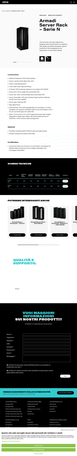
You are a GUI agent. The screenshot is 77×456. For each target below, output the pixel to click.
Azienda (10, 347)
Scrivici (17, 288)
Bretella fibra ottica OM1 (32, 405)
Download (65, 186)
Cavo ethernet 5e (53, 407)
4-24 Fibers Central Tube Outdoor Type (13, 415)
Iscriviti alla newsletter (65, 394)
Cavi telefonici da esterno (32, 425)
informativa (35, 366)
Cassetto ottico (30, 415)
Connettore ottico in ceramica (33, 410)
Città (8, 344)
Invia (65, 377)
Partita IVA (11, 350)
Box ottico (29, 412)
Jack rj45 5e (52, 410)
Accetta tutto (38, 445)
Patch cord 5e (53, 412)
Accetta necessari (38, 449)
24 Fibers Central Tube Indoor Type (13, 410)
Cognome (10, 337)
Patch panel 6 (8, 423)
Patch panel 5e (53, 405)
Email (9, 353)
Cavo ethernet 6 (8, 425)
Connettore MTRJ (31, 407)
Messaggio (11, 356)
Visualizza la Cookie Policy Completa (11, 441)
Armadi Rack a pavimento (55, 15)
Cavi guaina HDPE (9, 407)
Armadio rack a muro (54, 423)
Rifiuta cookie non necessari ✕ (68, 430)
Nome (9, 334)
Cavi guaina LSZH (9, 405)
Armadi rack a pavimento (55, 425)
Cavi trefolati (30, 423)
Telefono (10, 341)
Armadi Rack (42, 15)
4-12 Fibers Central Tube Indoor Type (13, 412)
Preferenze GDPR (38, 453)
